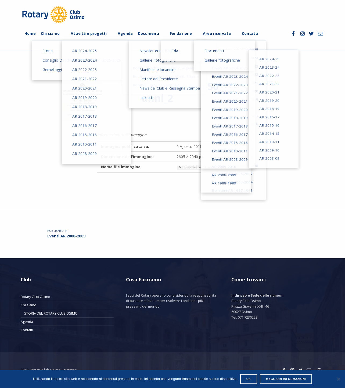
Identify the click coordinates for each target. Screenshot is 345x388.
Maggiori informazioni (286, 378)
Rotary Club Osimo (35, 296)
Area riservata (217, 33)
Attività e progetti (89, 33)
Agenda (125, 33)
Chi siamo (50, 33)
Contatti (250, 33)
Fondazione (181, 33)
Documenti (148, 33)
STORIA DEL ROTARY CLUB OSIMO (51, 313)
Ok (248, 378)
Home (30, 33)
